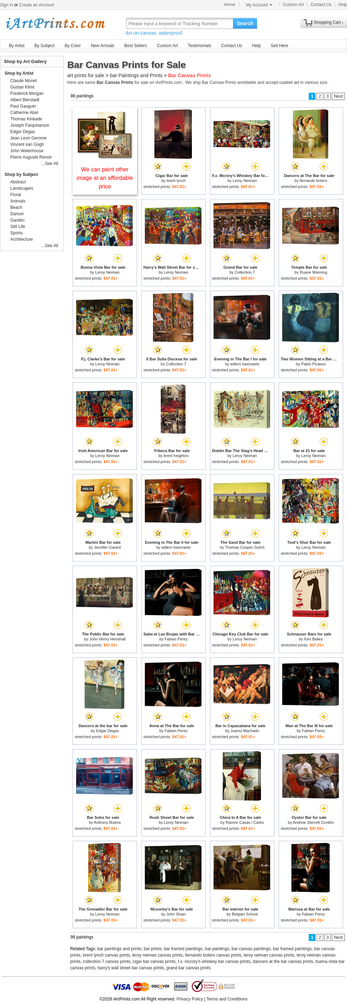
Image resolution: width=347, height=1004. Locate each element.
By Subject (44, 45)
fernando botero (314, 180)
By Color (72, 45)
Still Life (17, 226)
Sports (16, 232)
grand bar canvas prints (188, 967)
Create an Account (36, 4)
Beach (16, 207)
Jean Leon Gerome (28, 138)
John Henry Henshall (107, 639)
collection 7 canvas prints (106, 961)
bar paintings (217, 948)
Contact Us (321, 4)
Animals (17, 201)
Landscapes (21, 188)
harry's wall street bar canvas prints (130, 967)
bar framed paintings (183, 948)
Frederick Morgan (27, 93)
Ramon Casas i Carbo (245, 822)
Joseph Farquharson (29, 125)
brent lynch (176, 180)
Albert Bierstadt (24, 99)
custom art (289, 82)
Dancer (17, 213)
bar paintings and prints (119, 948)
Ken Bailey (313, 639)
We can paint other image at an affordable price (105, 177)
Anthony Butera (107, 822)
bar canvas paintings (251, 948)
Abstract (18, 181)
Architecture (21, 239)
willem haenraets (245, 364)
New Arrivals (102, 45)
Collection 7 (245, 272)
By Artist (16, 45)
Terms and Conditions (227, 999)
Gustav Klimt (22, 87)
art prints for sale (85, 75)
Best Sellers (135, 45)
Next (338, 96)
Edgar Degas (107, 731)
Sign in (6, 4)
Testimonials (199, 45)
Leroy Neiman (245, 180)
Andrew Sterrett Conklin (313, 822)
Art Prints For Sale (55, 23)
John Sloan (176, 914)
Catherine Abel (24, 112)
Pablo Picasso (313, 364)
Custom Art (293, 4)
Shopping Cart (327, 22)
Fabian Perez (176, 639)
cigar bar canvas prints (154, 961)
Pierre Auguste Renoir (31, 157)
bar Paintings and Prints (136, 75)
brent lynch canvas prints (106, 955)
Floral (15, 194)
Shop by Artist (19, 73)
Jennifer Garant (107, 547)
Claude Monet (23, 80)
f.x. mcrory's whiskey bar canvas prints (214, 961)
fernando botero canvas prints (213, 955)
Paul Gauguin (23, 106)
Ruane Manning (314, 272)
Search (245, 23)
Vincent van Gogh (27, 144)
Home (229, 4)
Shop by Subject (21, 174)
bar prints (152, 948)
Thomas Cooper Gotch (244, 547)
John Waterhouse (27, 150)
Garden (17, 220)
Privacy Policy (190, 999)
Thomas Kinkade (26, 118)
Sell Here (279, 45)
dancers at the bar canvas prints (283, 961)
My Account (259, 4)
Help (342, 4)
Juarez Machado (245, 731)
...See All (49, 163)
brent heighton (176, 455)
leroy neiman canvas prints (157, 955)
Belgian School (245, 914)
